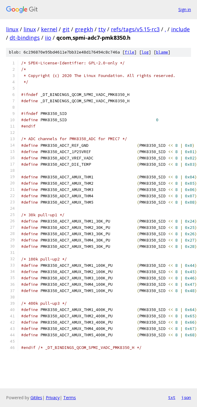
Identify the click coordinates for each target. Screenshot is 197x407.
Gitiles (36, 397)
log (145, 52)
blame (162, 52)
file (129, 52)
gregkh (84, 29)
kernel (49, 29)
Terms (69, 397)
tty (102, 29)
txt (171, 397)
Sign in (184, 9)
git (66, 29)
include (180, 29)
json (186, 397)
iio (48, 37)
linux (12, 29)
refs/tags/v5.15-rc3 (135, 29)
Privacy (53, 397)
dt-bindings (25, 37)
